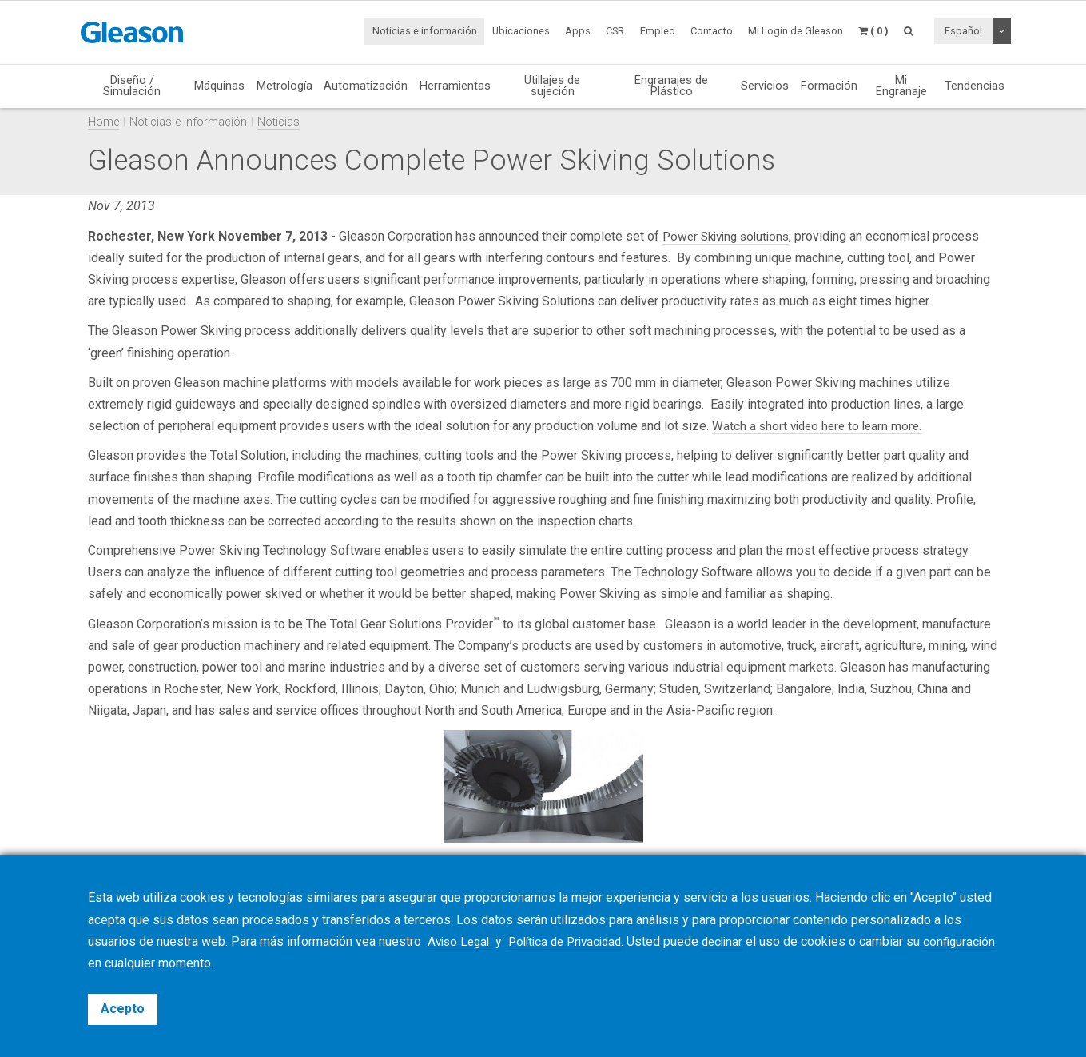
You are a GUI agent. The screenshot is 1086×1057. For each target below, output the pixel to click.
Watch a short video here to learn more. (820, 425)
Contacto (711, 31)
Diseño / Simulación (132, 86)
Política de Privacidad (574, 941)
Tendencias (974, 85)
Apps (578, 31)
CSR (615, 31)
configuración (125, 963)
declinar (738, 941)
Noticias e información (424, 31)
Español (963, 31)
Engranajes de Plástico (671, 86)
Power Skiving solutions (730, 236)
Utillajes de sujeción (552, 86)
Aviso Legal (462, 941)
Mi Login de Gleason (795, 31)
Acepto (123, 1008)
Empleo (657, 31)
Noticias (278, 122)
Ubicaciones (521, 31)
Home (103, 122)
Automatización (366, 85)
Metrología (284, 85)
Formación (829, 85)
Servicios (765, 85)
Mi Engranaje (901, 86)
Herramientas (455, 85)
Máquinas (219, 85)
